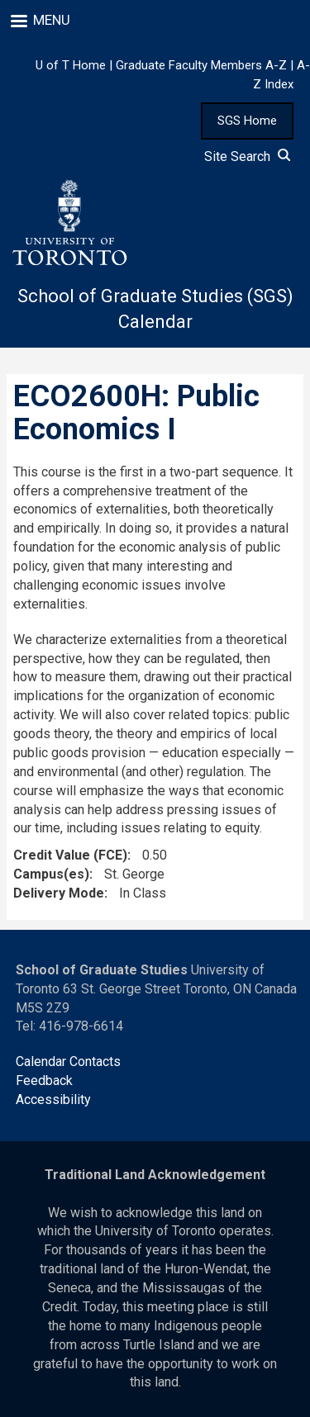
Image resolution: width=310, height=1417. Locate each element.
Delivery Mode (58, 893)
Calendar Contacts (68, 1061)
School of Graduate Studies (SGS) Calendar (155, 309)
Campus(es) (51, 874)
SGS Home (247, 120)
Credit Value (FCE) (70, 855)
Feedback (44, 1080)
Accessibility (53, 1099)
